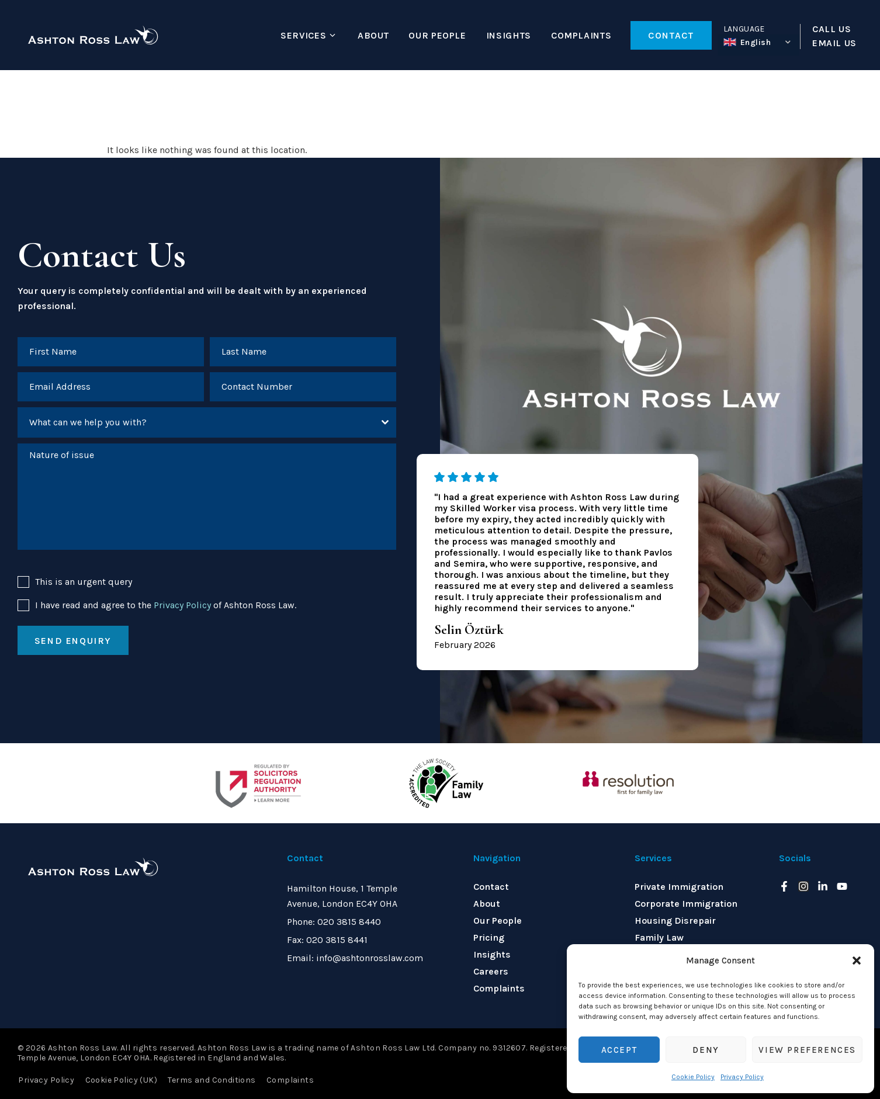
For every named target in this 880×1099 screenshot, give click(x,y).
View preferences (807, 1050)
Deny (705, 1050)
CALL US (831, 29)
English (747, 42)
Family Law (659, 937)
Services (303, 35)
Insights (508, 35)
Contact (491, 886)
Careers (490, 971)
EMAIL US (834, 43)
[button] (856, 960)
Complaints (581, 35)
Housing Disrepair (675, 920)
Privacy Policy (742, 1077)
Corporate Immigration (686, 903)
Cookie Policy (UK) (120, 1079)
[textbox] (196, 423)
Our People (437, 35)
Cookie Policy (693, 1077)
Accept (619, 1050)
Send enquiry (73, 641)
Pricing (488, 937)
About (373, 35)
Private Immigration (679, 886)
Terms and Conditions (210, 1079)
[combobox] (207, 423)
